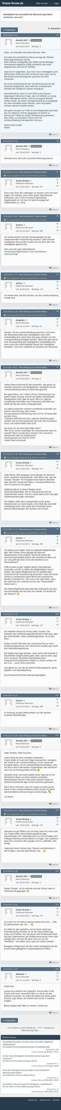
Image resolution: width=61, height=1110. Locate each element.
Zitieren (53, 135)
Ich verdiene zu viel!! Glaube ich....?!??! (25, 1028)
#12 (57, 735)
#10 (57, 614)
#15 (57, 904)
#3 (58, 172)
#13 (57, 810)
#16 (57, 969)
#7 (58, 367)
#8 (58, 454)
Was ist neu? (42, 3)
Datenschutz (45, 1100)
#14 (57, 871)
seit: (17, 46)
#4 (58, 216)
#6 (58, 311)
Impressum (32, 1100)
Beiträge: (35, 46)
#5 (58, 274)
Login (56, 3)
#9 (58, 529)
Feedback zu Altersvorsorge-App (37, 1029)
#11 (57, 695)
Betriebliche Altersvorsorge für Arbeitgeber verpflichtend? (27, 1084)
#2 (58, 141)
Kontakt (56, 1100)
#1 (58, 35)
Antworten (9, 29)
